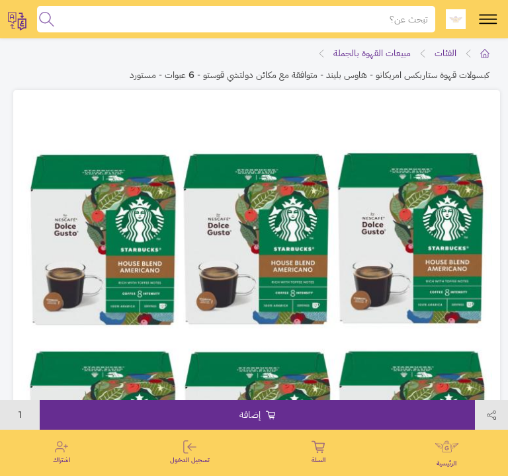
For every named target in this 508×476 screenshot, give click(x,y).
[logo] (456, 19)
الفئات (445, 53)
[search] (46, 19)
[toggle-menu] (488, 19)
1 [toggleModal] (20, 414)
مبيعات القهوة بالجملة (372, 53)
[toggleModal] (17, 19)
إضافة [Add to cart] (257, 414)
